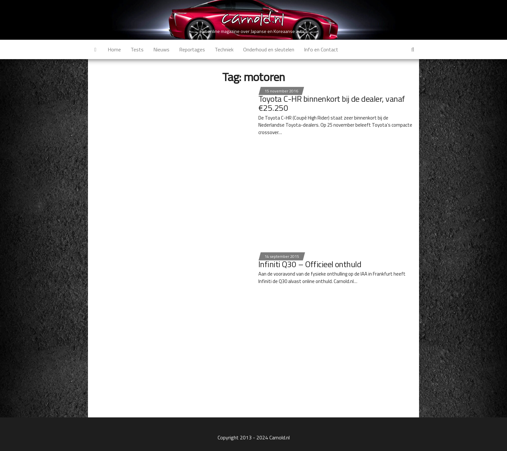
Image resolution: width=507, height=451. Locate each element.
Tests (137, 49)
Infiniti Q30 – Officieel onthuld (309, 264)
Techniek (224, 49)
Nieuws (161, 49)
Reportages (192, 49)
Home (114, 49)
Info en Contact (321, 49)
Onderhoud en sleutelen (268, 49)
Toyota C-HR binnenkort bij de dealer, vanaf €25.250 (331, 103)
